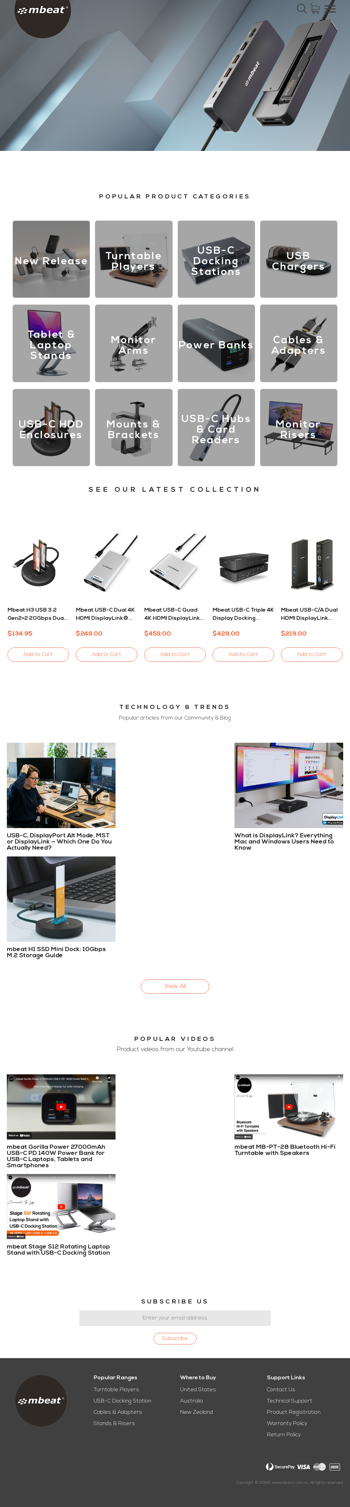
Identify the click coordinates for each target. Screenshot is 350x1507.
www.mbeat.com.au (290, 1483)
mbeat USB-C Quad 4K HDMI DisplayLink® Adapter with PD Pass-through (174, 615)
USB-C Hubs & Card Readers (216, 430)
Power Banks (216, 345)
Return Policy (284, 1435)
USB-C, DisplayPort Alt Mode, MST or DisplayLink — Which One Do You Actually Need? (59, 842)
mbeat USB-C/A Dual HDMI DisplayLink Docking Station (309, 615)
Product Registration (294, 1412)
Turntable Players (133, 262)
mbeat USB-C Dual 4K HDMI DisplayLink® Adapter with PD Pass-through (105, 615)
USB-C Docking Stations (216, 262)
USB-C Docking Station (122, 1401)
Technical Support (289, 1401)
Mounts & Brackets (134, 430)
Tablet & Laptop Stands (51, 346)
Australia (191, 1401)
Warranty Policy (287, 1423)
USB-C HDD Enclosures (51, 430)
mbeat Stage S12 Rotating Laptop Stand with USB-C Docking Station (58, 1250)
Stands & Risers (114, 1423)
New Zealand (196, 1412)
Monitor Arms (134, 346)
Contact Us (281, 1390)
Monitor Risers (298, 430)
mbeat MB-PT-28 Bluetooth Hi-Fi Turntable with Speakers (285, 1150)
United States (198, 1390)
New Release (51, 261)
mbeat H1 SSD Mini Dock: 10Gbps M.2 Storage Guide (56, 952)
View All (175, 986)
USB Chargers (298, 262)
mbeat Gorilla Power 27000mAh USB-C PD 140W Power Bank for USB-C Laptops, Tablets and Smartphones (56, 1156)
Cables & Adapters (298, 346)
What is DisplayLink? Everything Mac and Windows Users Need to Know (284, 842)
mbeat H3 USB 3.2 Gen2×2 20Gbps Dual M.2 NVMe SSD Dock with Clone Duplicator (37, 615)
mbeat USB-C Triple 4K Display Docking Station (243, 615)
